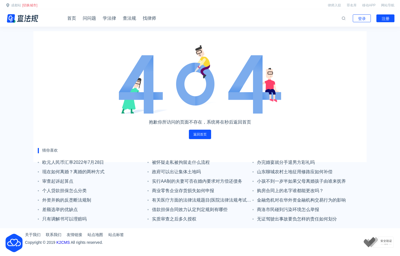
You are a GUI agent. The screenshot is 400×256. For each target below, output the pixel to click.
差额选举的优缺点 (60, 209)
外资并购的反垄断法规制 (66, 200)
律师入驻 (334, 5)
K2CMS (63, 242)
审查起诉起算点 (57, 181)
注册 (385, 18)
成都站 (16, 5)
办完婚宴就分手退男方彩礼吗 (286, 162)
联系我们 (53, 234)
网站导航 (387, 5)
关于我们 (33, 234)
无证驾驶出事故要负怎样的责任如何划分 (297, 219)
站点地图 (95, 234)
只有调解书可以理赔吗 (64, 219)
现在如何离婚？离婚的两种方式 (73, 171)
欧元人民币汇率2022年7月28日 (73, 162)
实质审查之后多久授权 (174, 219)
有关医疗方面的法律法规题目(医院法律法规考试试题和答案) (201, 201)
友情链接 (74, 234)
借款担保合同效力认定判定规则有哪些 (190, 209)
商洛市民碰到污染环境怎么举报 (288, 209)
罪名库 (352, 5)
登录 (362, 18)
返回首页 (200, 134)
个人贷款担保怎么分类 (64, 190)
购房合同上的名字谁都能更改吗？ (290, 190)
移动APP (369, 5)
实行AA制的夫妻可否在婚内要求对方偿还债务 (197, 181)
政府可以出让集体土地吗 (176, 171)
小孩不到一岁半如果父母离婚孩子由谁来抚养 (301, 181)
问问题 (89, 18)
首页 (71, 18)
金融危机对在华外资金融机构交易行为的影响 (301, 200)
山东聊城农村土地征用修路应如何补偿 (294, 171)
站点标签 (116, 234)
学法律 (109, 18)
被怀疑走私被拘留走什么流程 (181, 162)
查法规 (129, 18)
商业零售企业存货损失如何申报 (183, 190)
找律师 (149, 18)
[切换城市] (30, 5)
